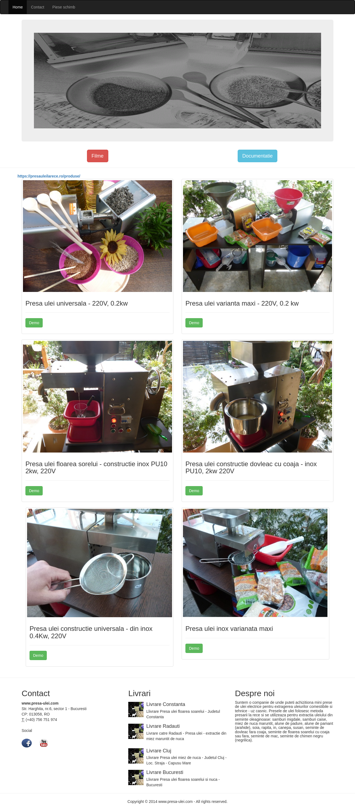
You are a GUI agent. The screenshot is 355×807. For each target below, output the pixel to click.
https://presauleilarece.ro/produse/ (49, 176)
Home (18, 7)
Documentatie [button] (257, 156)
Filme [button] (98, 156)
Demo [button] (34, 323)
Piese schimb (64, 7)
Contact (37, 7)
